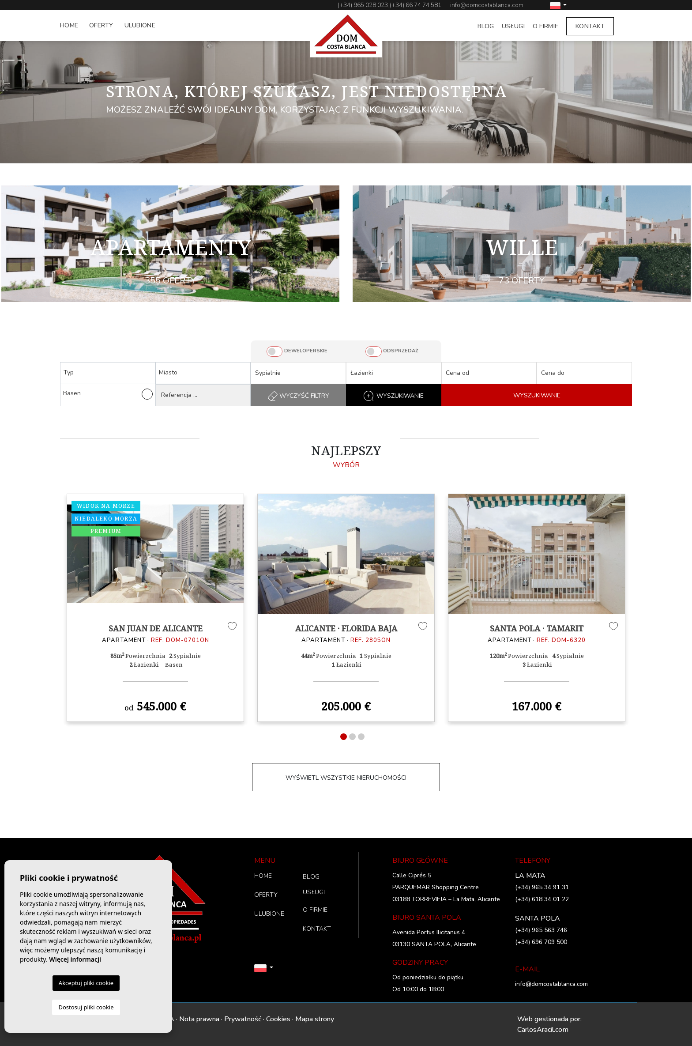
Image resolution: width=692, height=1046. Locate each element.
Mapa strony (314, 1019)
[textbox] (110, 372)
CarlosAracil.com (542, 1030)
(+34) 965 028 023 (363, 5)
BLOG (486, 26)
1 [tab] (343, 736)
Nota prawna (199, 1019)
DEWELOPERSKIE (305, 350)
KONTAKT (590, 26)
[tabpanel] (155, 608)
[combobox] (107, 373)
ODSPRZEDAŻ (400, 350)
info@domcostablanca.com (486, 5)
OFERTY (101, 25)
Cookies (278, 1019)
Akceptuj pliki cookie (86, 983)
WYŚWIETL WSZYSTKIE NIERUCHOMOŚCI (346, 778)
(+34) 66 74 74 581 (415, 5)
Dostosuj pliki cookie (85, 1007)
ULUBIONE (139, 25)
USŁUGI (513, 26)
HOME (69, 25)
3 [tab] (361, 736)
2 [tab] (352, 736)
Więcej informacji (75, 959)
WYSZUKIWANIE (536, 395)
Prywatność (242, 1019)
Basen (107, 394)
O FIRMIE (545, 26)
